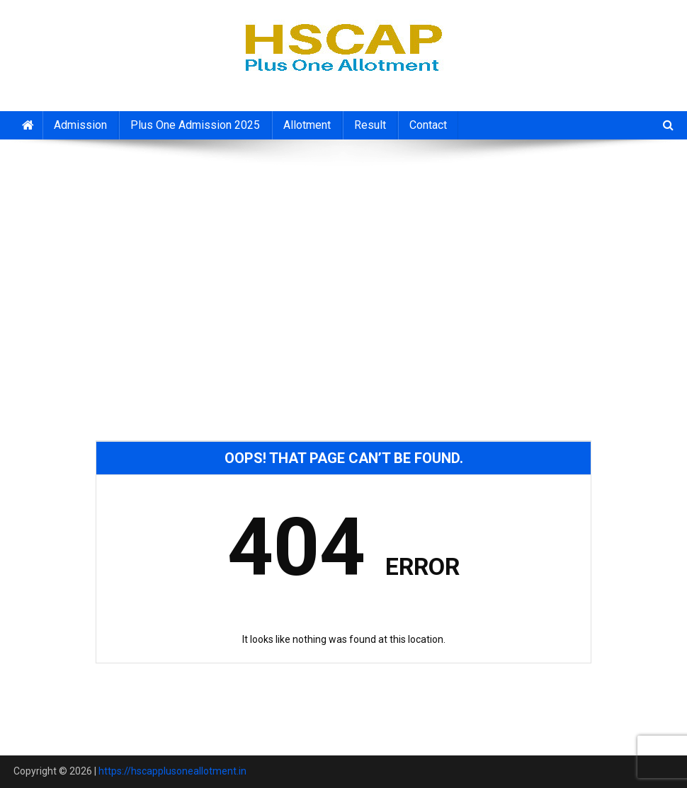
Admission (80, 125)
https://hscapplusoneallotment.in (172, 771)
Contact (428, 125)
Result (370, 125)
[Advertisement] (343, 253)
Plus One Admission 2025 (195, 125)
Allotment (307, 125)
